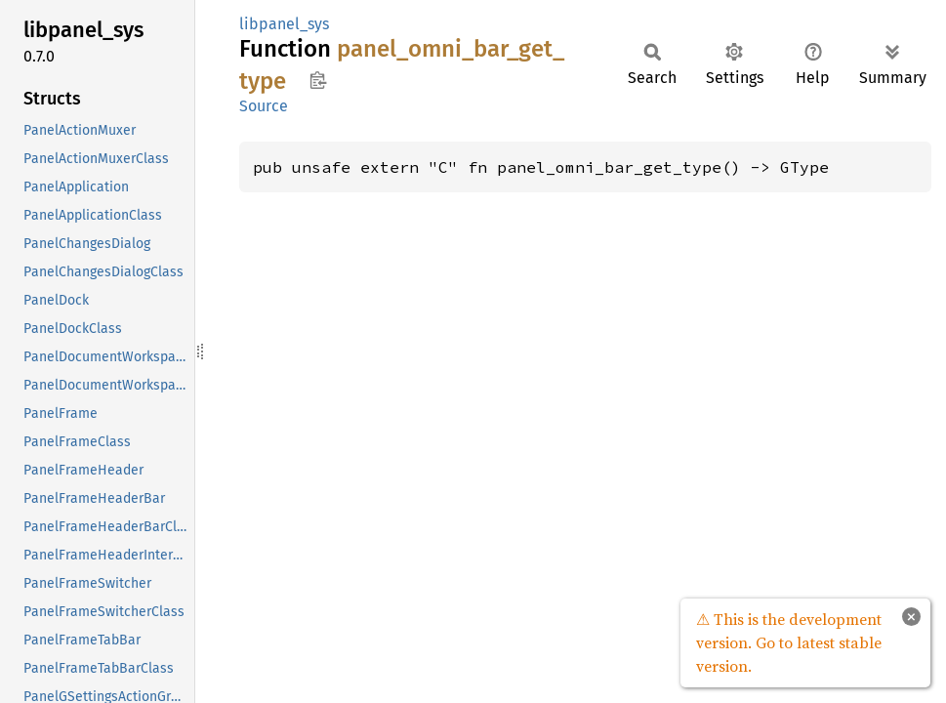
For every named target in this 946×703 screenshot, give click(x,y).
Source (263, 106)
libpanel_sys (284, 24)
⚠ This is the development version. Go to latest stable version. (789, 642)
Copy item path (318, 80)
